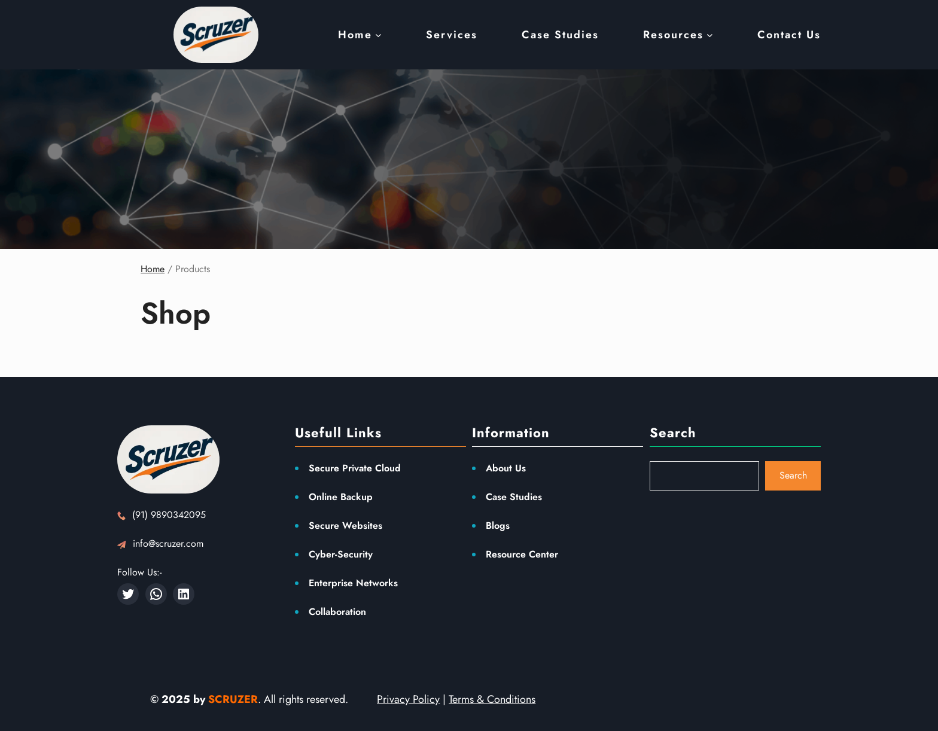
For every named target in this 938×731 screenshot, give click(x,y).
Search (793, 475)
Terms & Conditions (492, 699)
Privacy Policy (408, 699)
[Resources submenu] (709, 35)
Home (153, 269)
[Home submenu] (378, 35)
